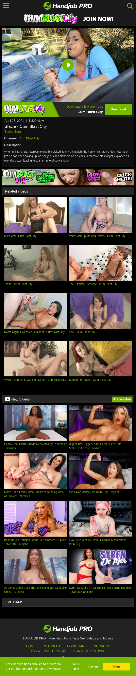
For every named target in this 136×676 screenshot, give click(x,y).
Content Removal (89, 651)
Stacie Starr (13, 131)
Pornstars (77, 646)
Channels (51, 646)
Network (102, 646)
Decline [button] (93, 666)
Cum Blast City (29, 138)
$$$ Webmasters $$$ (48, 651)
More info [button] (76, 666)
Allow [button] (116, 666)
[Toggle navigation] (6, 6)
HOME (31, 646)
